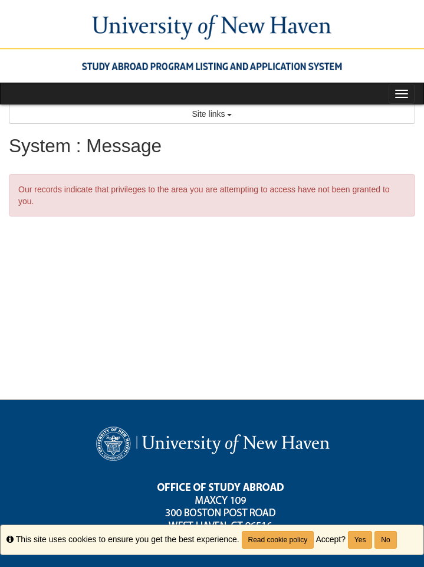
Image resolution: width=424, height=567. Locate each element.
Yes (360, 540)
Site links (212, 114)
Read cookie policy (278, 540)
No (385, 540)
